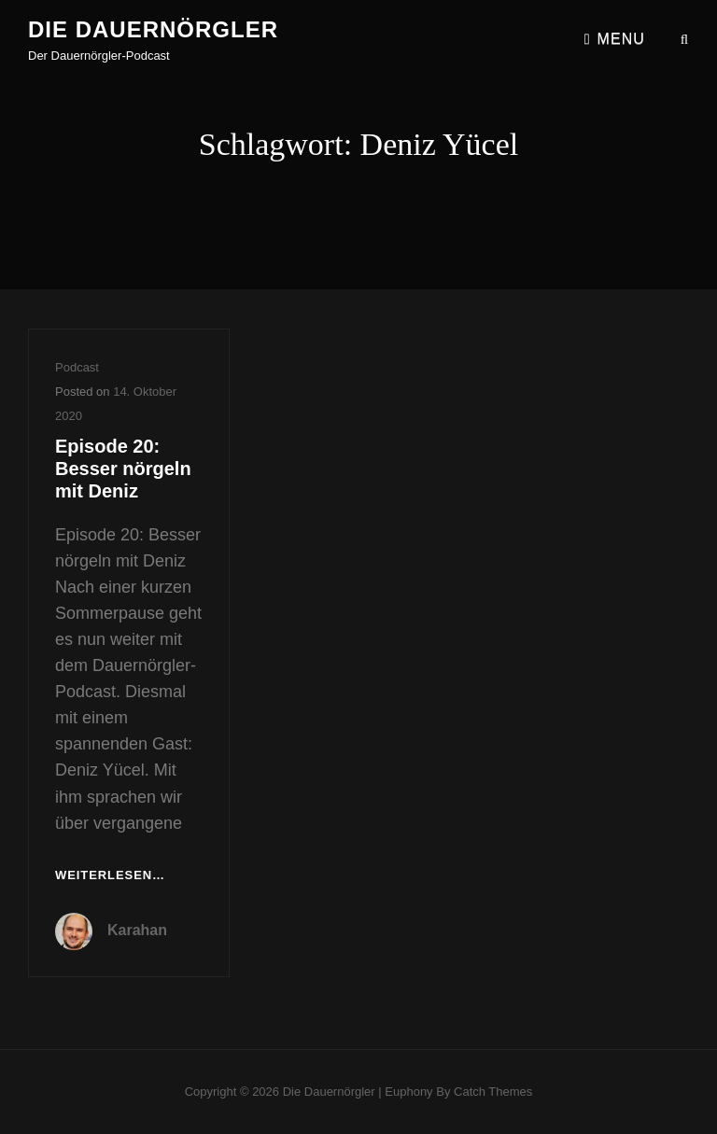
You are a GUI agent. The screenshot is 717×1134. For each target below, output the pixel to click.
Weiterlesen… (110, 876)
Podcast (77, 367)
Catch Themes (493, 1092)
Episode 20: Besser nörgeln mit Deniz (123, 468)
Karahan (137, 930)
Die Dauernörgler (153, 29)
